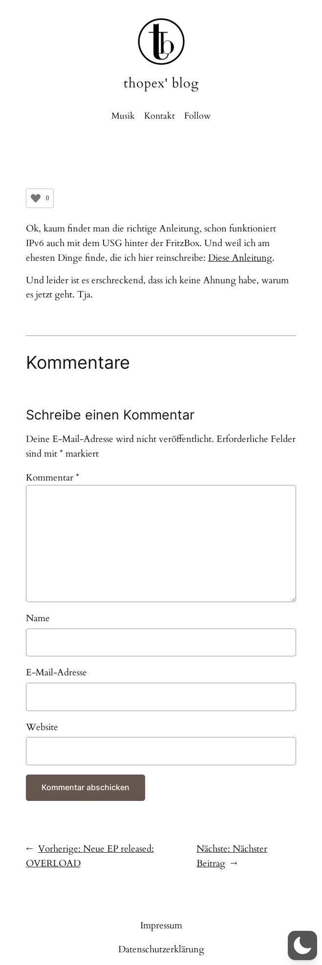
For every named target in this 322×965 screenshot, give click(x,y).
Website (42, 727)
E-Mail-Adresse (56, 672)
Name (38, 618)
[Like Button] (35, 198)
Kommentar (52, 477)
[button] (302, 945)
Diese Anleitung (240, 258)
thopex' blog (161, 83)
